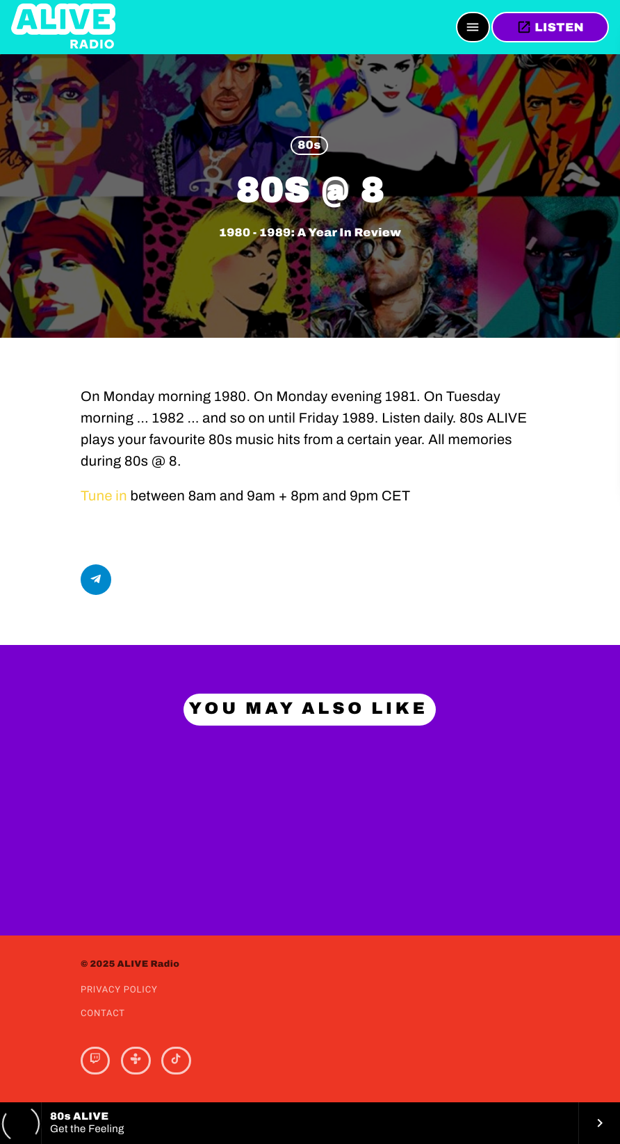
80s (308, 146)
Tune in (104, 496)
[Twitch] (95, 1060)
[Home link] (63, 27)
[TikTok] (175, 1060)
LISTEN (550, 27)
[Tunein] (135, 1060)
